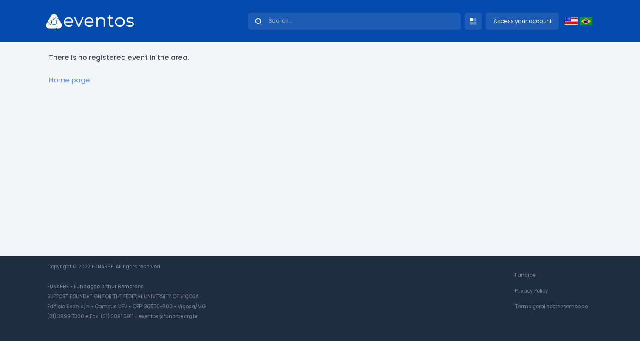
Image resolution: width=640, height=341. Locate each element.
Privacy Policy (531, 290)
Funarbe (525, 275)
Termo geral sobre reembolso (551, 306)
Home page (69, 80)
